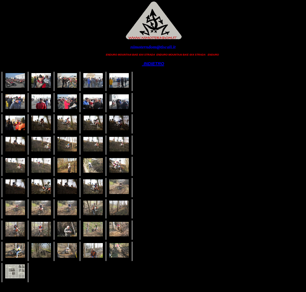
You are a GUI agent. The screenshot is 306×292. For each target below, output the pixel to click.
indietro (153, 62)
